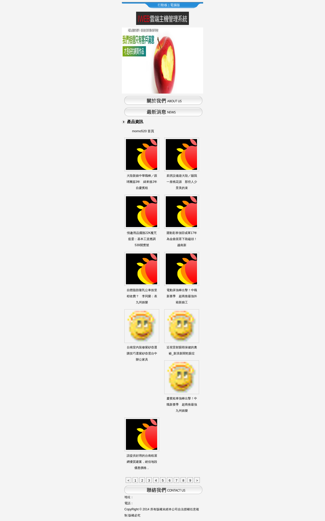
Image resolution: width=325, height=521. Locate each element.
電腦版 (175, 5)
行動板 (163, 5)
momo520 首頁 (143, 131)
